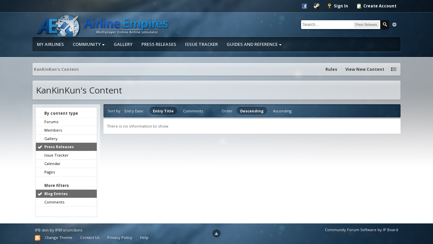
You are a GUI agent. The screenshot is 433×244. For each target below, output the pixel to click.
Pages (49, 171)
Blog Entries (56, 193)
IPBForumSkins (68, 230)
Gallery (123, 44)
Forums (51, 121)
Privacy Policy (119, 237)
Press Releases (158, 44)
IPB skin (42, 230)
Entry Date (133, 110)
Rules (331, 69)
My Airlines (50, 44)
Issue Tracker (201, 44)
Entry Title (163, 110)
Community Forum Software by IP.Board (361, 229)
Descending (252, 110)
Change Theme (58, 237)
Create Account (376, 6)
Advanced (394, 24)
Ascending (282, 110)
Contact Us (89, 237)
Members (53, 130)
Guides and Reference (254, 44)
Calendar (52, 163)
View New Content (364, 69)
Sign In (337, 6)
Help (144, 237)
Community (89, 44)
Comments (54, 202)
